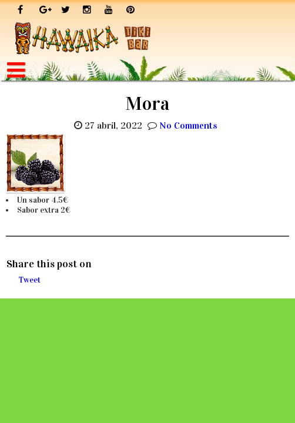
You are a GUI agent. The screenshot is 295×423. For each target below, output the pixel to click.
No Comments (188, 125)
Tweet (29, 280)
